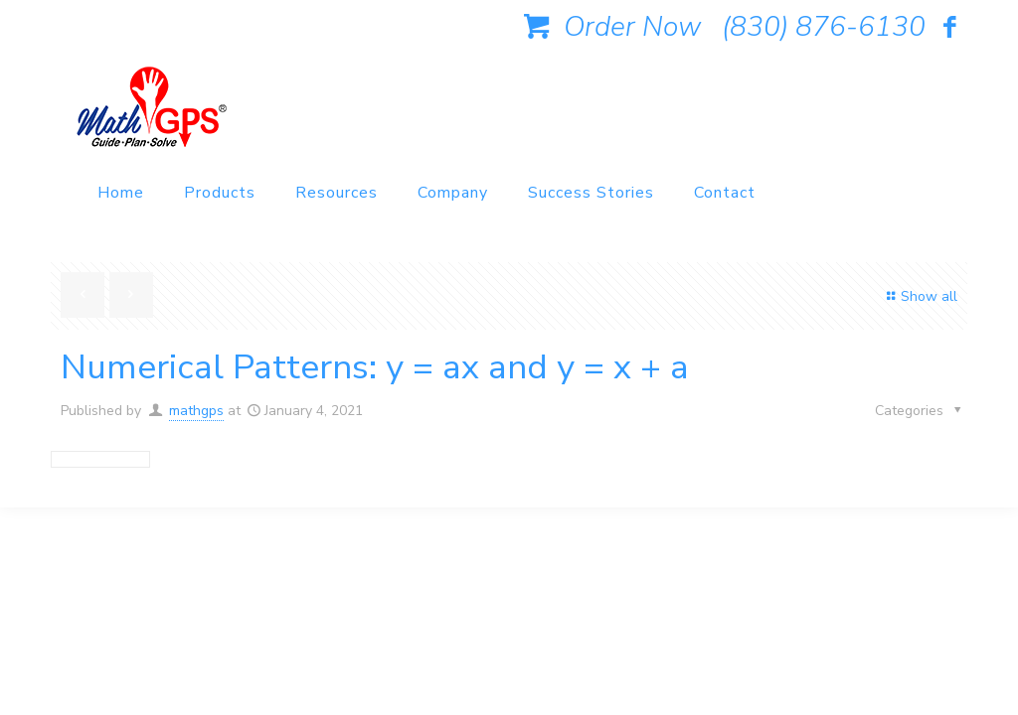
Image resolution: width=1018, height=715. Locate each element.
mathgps (196, 410)
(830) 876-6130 (824, 27)
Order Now (608, 27)
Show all (919, 296)
